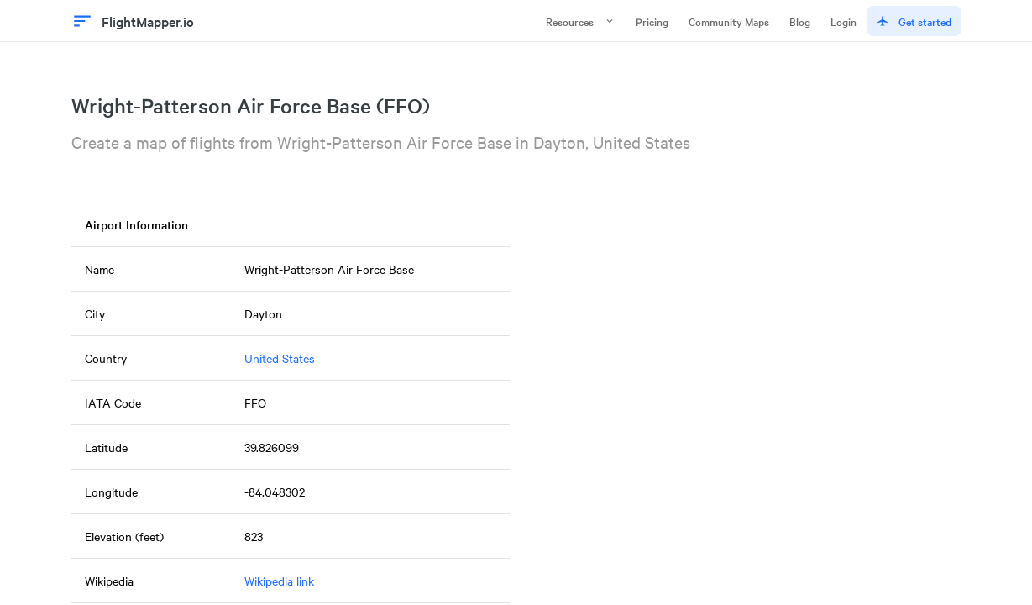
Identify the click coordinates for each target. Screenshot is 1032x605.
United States (279, 358)
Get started (914, 21)
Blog (799, 21)
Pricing (652, 21)
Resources (581, 21)
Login (843, 21)
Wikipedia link (279, 580)
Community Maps (729, 21)
